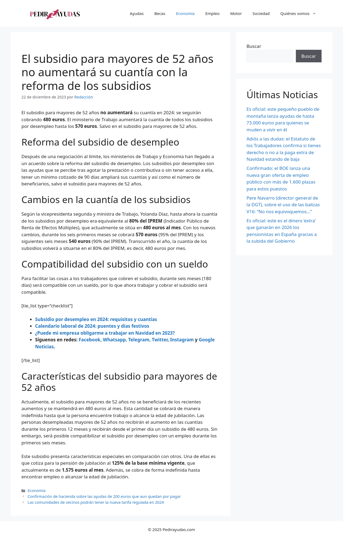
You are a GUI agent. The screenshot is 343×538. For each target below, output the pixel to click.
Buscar (254, 46)
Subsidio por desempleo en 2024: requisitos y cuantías (96, 319)
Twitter (159, 340)
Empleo (212, 13)
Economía (185, 13)
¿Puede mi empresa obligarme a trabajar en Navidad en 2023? (105, 333)
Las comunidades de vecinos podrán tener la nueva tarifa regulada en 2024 (96, 502)
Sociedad (261, 13)
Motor (236, 13)
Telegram (138, 340)
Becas (159, 13)
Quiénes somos (301, 13)
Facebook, (90, 340)
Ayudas (137, 13)
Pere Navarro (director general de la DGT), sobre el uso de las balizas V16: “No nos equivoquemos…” (283, 205)
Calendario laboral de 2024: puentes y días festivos (92, 326)
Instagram (182, 340)
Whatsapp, (115, 340)
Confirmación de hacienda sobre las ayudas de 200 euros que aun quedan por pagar (104, 496)
